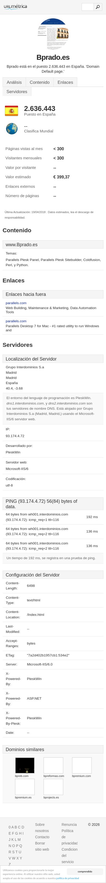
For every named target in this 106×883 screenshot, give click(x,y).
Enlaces (65, 82)
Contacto (42, 837)
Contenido (40, 82)
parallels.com (16, 303)
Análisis (14, 82)
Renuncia (69, 824)
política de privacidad (67, 878)
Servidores (16, 91)
